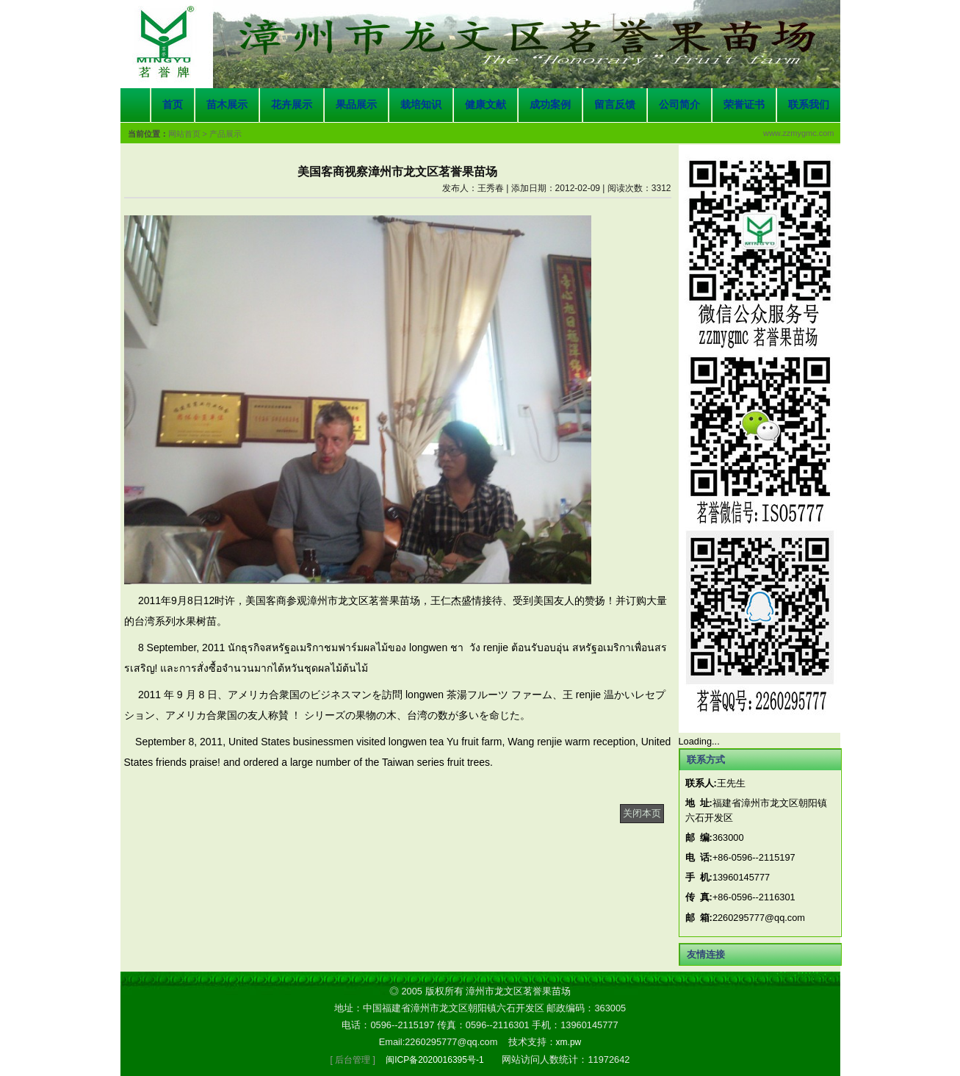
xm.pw (569, 1042)
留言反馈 (614, 104)
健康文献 (485, 104)
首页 (172, 104)
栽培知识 (420, 104)
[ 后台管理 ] (353, 1060)
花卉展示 (291, 104)
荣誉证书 (744, 104)
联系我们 (808, 104)
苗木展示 (227, 104)
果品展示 (356, 104)
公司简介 (679, 104)
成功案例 (550, 104)
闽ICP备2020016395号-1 (434, 1060)
